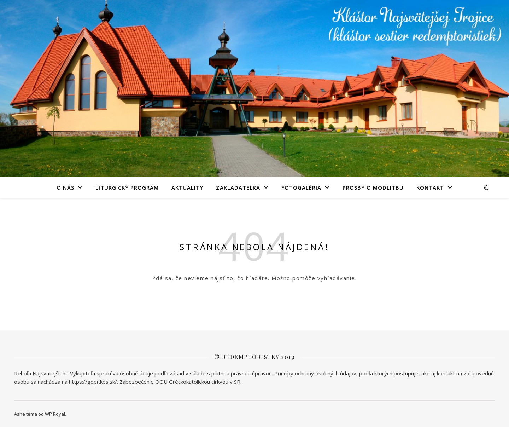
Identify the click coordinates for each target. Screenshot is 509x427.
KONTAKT (430, 187)
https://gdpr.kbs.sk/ (93, 381)
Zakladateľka (238, 187)
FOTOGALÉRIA (301, 187)
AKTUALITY (187, 187)
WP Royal (55, 414)
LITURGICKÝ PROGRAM (127, 187)
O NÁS (65, 187)
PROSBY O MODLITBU (373, 187)
